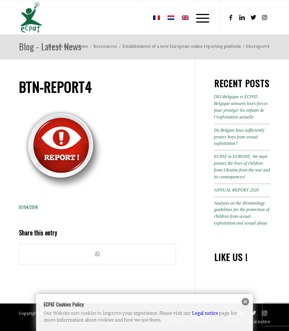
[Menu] (199, 17)
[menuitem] (138, 17)
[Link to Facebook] (230, 17)
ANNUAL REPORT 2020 (236, 190)
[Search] (138, 17)
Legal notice (205, 313)
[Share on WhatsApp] (97, 254)
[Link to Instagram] (264, 17)
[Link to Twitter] (253, 17)
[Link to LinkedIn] (242, 17)
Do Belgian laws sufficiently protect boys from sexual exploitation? (239, 137)
